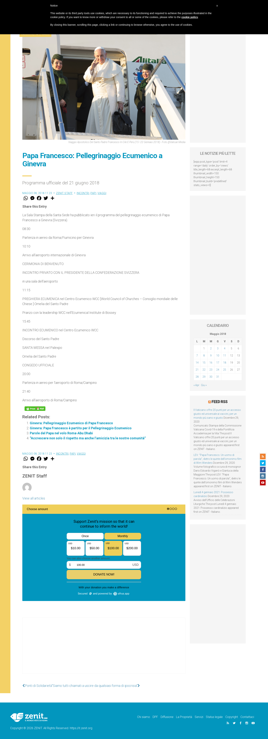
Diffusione (167, 717)
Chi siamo (143, 717)
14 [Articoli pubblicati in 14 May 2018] (197, 362)
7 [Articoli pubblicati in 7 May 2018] (197, 355)
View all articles (33, 498)
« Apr (196, 385)
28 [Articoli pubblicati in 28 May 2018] (197, 376)
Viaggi (102, 193)
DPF (155, 717)
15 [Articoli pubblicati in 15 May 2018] (203, 362)
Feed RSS (219, 401)
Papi (93, 193)
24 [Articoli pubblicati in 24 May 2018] (217, 369)
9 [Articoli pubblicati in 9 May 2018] (211, 355)
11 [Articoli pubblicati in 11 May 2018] (224, 355)
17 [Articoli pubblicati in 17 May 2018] (217, 362)
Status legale (214, 717)
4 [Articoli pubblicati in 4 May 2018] (224, 348)
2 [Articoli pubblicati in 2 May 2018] (211, 348)
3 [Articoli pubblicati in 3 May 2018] (217, 348)
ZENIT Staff (64, 193)
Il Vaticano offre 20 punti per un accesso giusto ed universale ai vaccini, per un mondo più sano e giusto (217, 413)
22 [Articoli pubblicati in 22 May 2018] (203, 369)
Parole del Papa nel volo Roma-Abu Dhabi (61, 433)
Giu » (204, 385)
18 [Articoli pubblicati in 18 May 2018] (224, 362)
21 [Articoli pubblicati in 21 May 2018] (197, 369)
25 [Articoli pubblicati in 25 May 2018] (224, 369)
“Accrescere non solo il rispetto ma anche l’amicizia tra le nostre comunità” (88, 438)
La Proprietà (184, 717)
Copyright (231, 717)
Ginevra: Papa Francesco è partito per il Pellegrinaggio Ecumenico (81, 428)
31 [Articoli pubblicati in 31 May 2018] (217, 376)
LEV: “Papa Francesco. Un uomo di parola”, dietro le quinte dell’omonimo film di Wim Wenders (218, 458)
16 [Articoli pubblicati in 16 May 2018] (210, 362)
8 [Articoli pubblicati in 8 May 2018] (204, 355)
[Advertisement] (103, 649)
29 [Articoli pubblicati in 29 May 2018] (203, 376)
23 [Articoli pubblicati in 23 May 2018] (210, 369)
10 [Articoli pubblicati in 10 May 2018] (217, 355)
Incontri (83, 193)
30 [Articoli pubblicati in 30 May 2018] (210, 376)
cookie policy (189, 17)
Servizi (199, 717)
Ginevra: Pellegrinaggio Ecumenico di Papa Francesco (71, 423)
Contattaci (247, 717)
